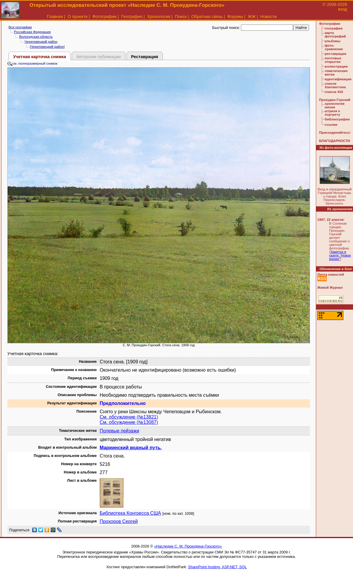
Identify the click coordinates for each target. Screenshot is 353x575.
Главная (55, 16)
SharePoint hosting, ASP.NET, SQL (217, 567)
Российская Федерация (32, 32)
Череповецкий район (41, 41)
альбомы (332, 41)
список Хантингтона (335, 85)
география (333, 28)
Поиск (181, 16)
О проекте (78, 16)
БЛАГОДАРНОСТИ (334, 141)
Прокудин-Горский (334, 100)
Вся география (20, 27)
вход (342, 9)
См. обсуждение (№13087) (129, 422)
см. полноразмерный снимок (32, 63)
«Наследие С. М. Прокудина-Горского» (188, 546)
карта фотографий (335, 34)
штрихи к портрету (332, 112)
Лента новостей (330, 274)
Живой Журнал (330, 287)
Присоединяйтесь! (335, 132)
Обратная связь (207, 16)
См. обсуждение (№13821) (129, 416)
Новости (268, 16)
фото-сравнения (334, 47)
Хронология (158, 16)
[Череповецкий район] (47, 46)
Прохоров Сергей (119, 521)
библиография (337, 119)
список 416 (334, 92)
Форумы (235, 16)
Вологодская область (35, 36)
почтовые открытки (333, 59)
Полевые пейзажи (119, 430)
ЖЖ (252, 16)
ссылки (331, 124)
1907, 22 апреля (330, 219)
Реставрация (144, 56)
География (131, 16)
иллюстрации (336, 66)
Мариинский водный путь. (131, 447)
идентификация (338, 79)
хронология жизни (334, 105)
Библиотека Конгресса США (130, 513)
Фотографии (104, 16)
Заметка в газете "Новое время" (340, 255)
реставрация (335, 53)
